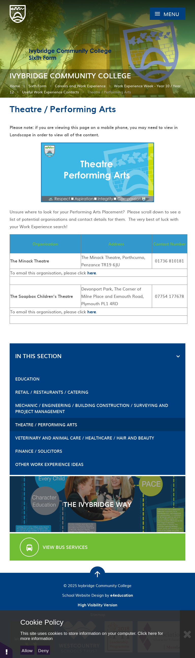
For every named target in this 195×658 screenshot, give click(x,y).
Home (15, 85)
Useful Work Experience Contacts (50, 91)
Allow (27, 650)
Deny (43, 650)
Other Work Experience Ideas (49, 464)
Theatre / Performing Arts (109, 91)
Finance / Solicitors (38, 451)
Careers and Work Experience (80, 85)
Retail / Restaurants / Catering (51, 392)
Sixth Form (37, 85)
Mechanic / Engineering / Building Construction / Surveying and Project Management (91, 408)
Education (27, 379)
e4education (121, 595)
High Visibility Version (97, 605)
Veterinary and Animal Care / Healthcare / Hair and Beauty (84, 438)
